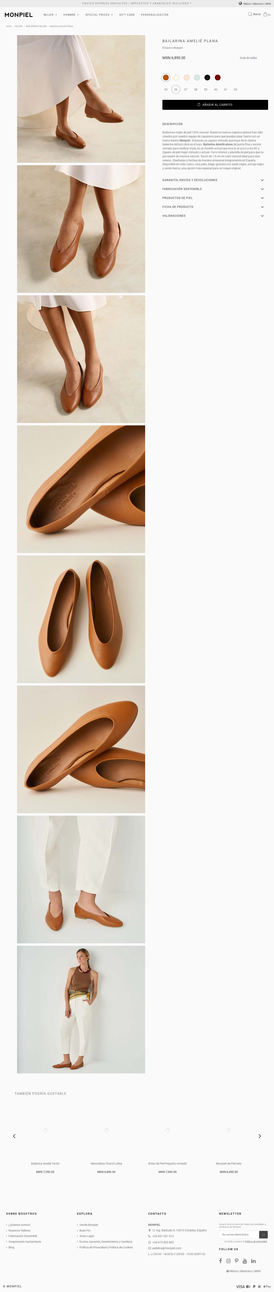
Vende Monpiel (88, 1224)
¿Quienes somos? (20, 1224)
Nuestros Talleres (19, 1230)
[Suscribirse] (263, 1235)
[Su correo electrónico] (239, 1235)
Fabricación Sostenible (23, 1236)
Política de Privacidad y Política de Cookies (106, 1247)
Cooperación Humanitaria (25, 1241)
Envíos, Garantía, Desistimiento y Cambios (105, 1241)
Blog (11, 1247)
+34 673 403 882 (163, 1242)
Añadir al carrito (215, 104)
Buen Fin (84, 1230)
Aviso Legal (86, 1236)
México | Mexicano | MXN (255, 3)
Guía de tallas (248, 56)
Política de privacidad (256, 1241)
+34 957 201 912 (163, 1236)
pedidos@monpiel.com (166, 1248)
